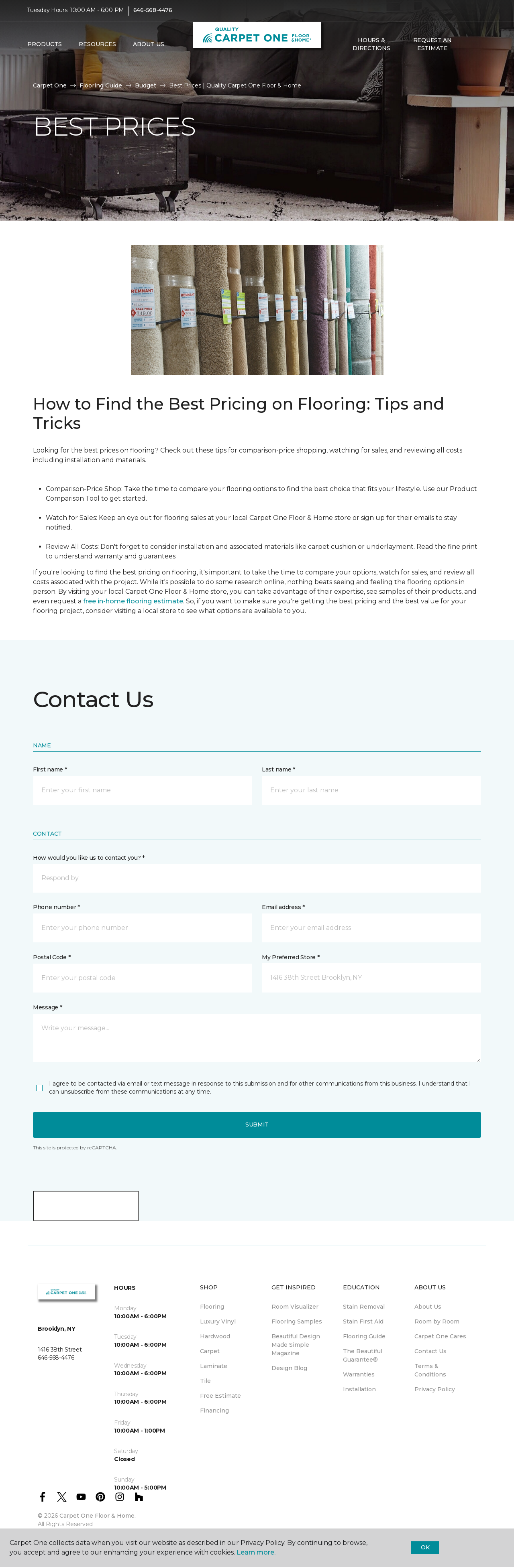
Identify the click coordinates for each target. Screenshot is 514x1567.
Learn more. (256, 1552)
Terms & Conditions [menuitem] (430, 1370)
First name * (50, 769)
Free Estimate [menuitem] (220, 1395)
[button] (469, 48)
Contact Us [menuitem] (430, 1351)
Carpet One (50, 85)
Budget (145, 85)
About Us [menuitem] (427, 1306)
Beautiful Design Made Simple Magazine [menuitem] (295, 1345)
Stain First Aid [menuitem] (363, 1321)
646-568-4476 (152, 14)
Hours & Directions (371, 48)
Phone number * (56, 907)
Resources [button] (97, 48)
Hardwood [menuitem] (215, 1336)
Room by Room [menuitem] (436, 1321)
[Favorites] (479, 48)
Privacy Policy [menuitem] (434, 1389)
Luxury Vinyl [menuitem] (218, 1321)
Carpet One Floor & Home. (97, 1515)
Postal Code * (51, 957)
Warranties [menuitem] (359, 1374)
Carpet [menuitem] (210, 1351)
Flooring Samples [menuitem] (296, 1321)
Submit (257, 1124)
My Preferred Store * (290, 957)
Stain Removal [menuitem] (364, 1306)
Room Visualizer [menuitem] (294, 1306)
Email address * (283, 907)
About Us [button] (148, 48)
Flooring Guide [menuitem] (364, 1336)
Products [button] (44, 48)
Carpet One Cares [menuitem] (440, 1336)
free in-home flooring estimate (133, 601)
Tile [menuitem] (205, 1380)
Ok (425, 1547)
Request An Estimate (432, 48)
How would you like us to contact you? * (89, 858)
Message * (47, 1007)
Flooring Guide (101, 85)
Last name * (278, 769)
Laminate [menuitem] (213, 1366)
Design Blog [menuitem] (289, 1368)
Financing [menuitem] (214, 1410)
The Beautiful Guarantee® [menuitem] (362, 1355)
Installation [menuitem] (359, 1389)
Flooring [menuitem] (212, 1306)
